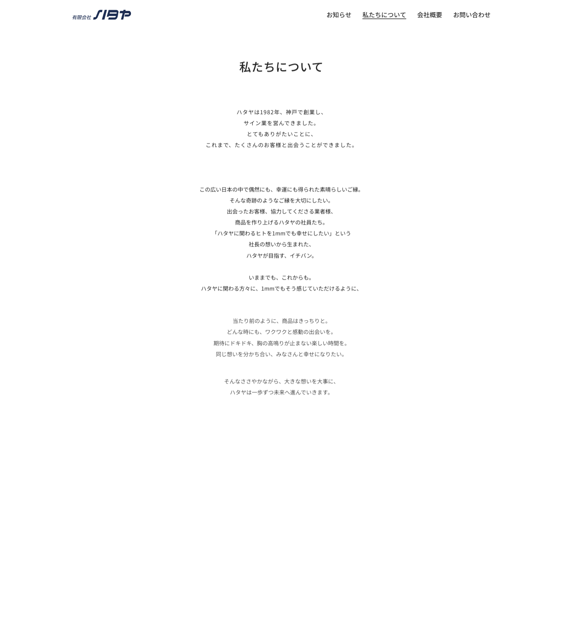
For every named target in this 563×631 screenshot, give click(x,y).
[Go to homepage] (101, 15)
